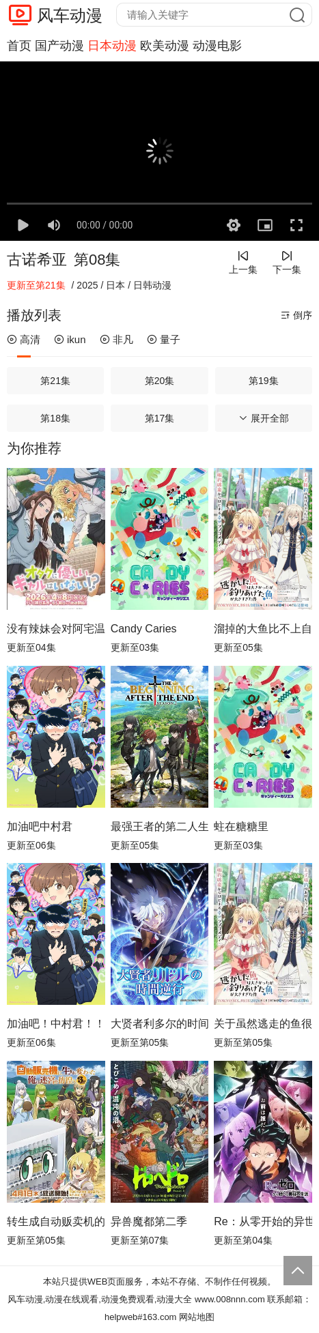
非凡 (116, 339)
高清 (23, 339)
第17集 (160, 418)
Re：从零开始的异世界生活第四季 (263, 1221)
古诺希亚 (37, 259)
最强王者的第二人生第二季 (160, 826)
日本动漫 (112, 46)
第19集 (264, 380)
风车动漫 (69, 15)
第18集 (55, 418)
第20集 (160, 380)
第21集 (55, 380)
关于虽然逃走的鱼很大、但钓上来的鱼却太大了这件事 (263, 1023)
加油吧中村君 (39, 826)
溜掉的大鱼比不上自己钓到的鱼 (263, 628)
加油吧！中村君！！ (56, 1023)
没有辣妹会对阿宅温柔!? (56, 628)
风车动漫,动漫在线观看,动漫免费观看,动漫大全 (100, 1299)
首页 (19, 46)
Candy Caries (144, 628)
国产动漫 (59, 46)
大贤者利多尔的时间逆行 (160, 1023)
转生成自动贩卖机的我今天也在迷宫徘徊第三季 (56, 1221)
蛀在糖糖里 (241, 826)
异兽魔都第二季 (149, 1221)
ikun (70, 339)
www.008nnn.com (230, 1299)
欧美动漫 (164, 46)
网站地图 (196, 1317)
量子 (163, 339)
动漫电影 (217, 46)
